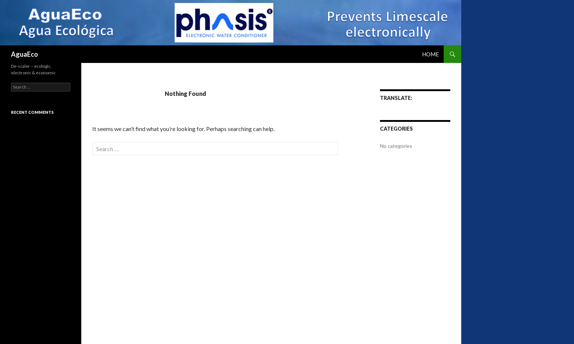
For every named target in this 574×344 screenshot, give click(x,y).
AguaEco (24, 54)
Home (430, 54)
